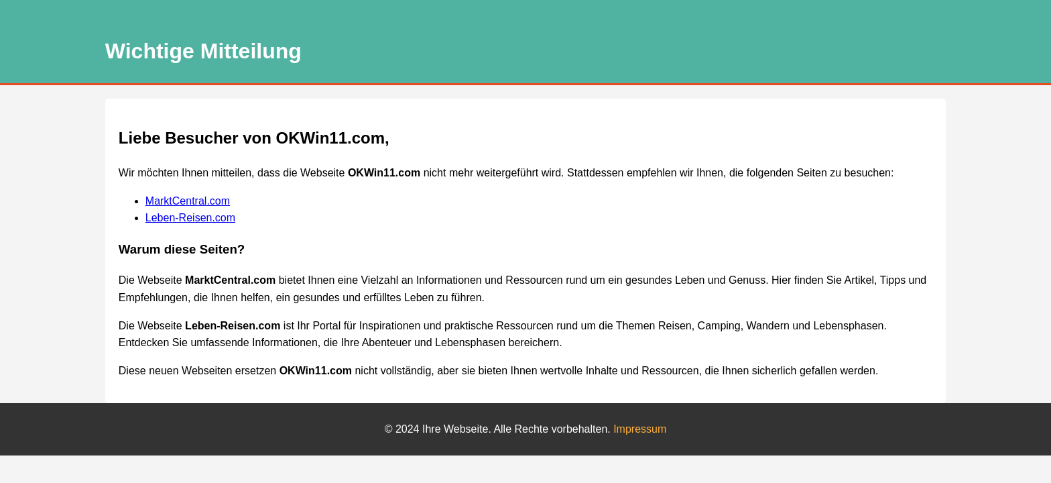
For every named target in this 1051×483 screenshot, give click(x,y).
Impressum (639, 429)
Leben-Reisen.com (190, 217)
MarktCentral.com (187, 201)
